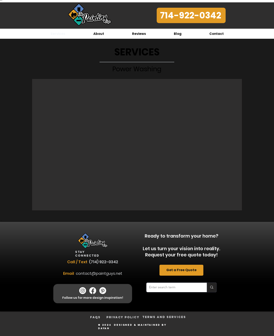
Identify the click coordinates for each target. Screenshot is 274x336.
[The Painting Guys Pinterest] (102, 290)
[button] (137, 144)
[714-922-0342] (191, 15)
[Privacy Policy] (123, 317)
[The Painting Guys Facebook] (92, 290)
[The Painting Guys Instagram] (82, 290)
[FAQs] (95, 317)
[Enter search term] (173, 287)
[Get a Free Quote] (181, 270)
